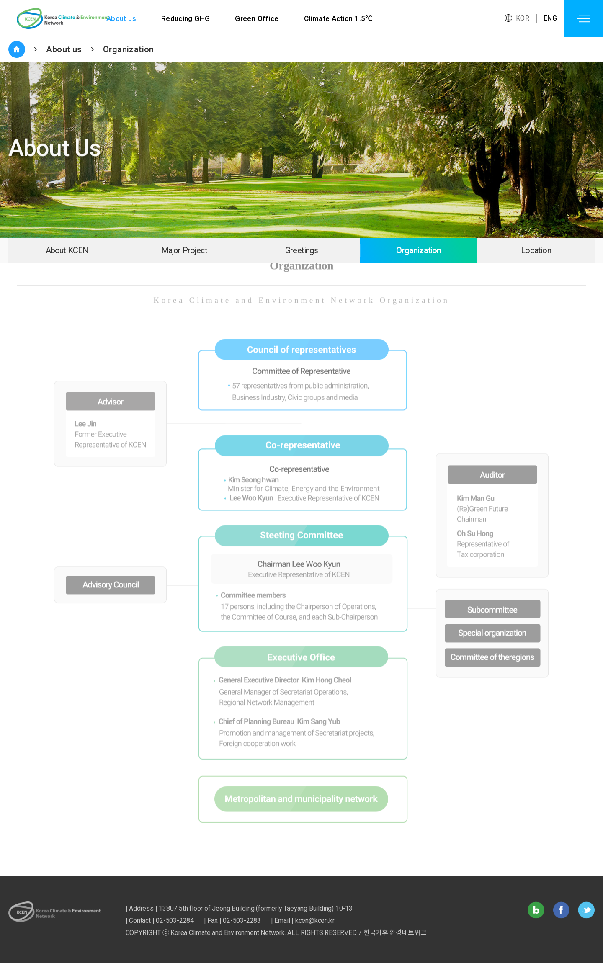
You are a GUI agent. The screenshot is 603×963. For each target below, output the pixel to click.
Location (536, 250)
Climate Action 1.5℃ (339, 18)
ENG (550, 18)
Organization (128, 49)
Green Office (257, 18)
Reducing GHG (185, 18)
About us (121, 18)
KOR (522, 18)
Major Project (184, 250)
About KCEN (67, 250)
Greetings (301, 250)
